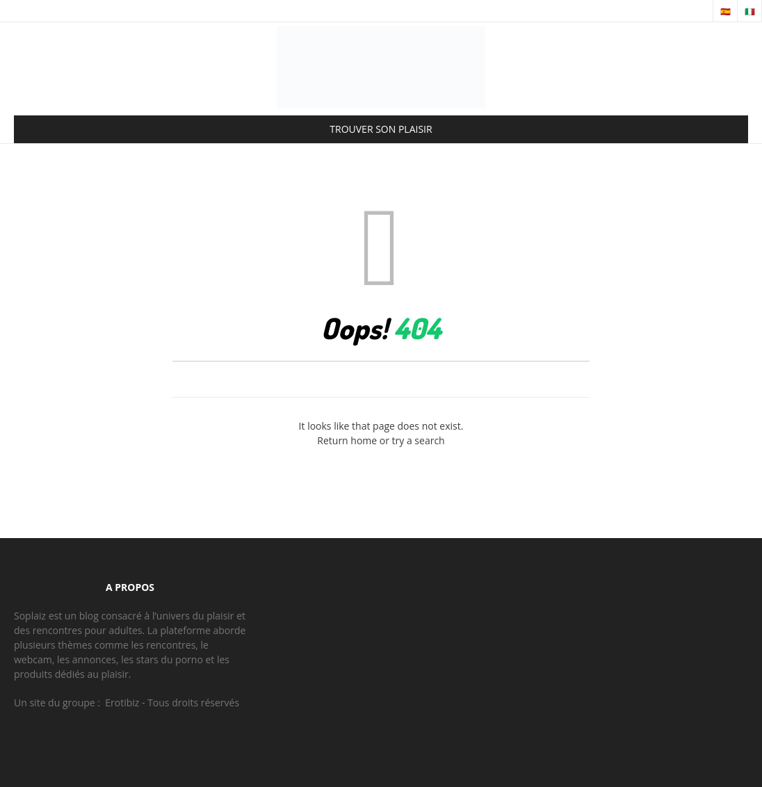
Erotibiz (122, 702)
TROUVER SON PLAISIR (381, 129)
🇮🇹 (750, 11)
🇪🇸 (725, 11)
